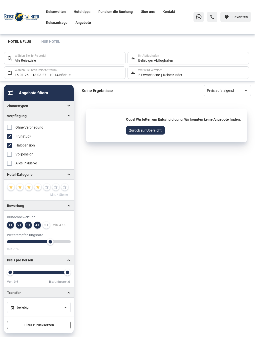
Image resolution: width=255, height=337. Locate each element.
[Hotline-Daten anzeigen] (212, 17)
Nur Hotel (50, 41)
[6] (55, 187)
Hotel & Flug (19, 41)
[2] (19, 187)
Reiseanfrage (56, 22)
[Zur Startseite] (23, 17)
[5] (46, 187)
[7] (64, 187)
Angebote (83, 22)
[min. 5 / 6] (46, 225)
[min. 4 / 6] (37, 225)
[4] (37, 187)
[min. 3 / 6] (28, 225)
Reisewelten (56, 11)
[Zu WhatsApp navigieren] (198, 17)
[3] (28, 187)
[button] (39, 174)
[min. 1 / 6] (10, 225)
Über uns (148, 11)
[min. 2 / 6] (19, 225)
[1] (10, 187)
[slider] (50, 242)
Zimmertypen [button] (17, 105)
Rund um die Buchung (115, 11)
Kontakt (169, 11)
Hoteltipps (82, 11)
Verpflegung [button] (17, 115)
